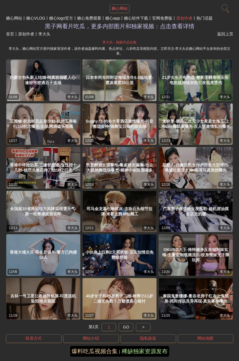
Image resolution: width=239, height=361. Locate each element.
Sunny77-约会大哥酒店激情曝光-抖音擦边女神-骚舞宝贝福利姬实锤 (120, 124)
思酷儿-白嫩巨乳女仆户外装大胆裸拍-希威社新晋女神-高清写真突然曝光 (195, 167)
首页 (10, 34)
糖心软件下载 (136, 18)
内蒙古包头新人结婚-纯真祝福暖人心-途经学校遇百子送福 (43, 80)
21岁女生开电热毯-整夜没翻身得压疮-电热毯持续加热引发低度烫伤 (196, 80)
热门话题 (204, 18)
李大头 (72, 97)
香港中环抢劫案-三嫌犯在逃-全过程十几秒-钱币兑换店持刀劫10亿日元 (43, 167)
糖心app (112, 18)
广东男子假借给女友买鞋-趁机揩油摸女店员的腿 (196, 211)
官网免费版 (162, 18)
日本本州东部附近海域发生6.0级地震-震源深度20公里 (119, 80)
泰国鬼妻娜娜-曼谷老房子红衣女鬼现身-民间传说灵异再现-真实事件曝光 (196, 298)
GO (126, 327)
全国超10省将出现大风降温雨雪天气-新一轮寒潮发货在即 (43, 211)
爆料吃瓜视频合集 (95, 351)
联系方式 (34, 338)
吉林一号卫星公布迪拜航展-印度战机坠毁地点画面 (43, 298)
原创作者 (184, 18)
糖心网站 (14, 18)
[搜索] (224, 7)
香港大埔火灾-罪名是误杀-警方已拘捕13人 (43, 255)
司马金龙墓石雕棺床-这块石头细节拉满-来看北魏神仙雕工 (119, 211)
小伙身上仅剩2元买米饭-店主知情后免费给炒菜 (119, 255)
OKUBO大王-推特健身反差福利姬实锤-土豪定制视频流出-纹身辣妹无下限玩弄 (195, 254)
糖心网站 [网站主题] (120, 8)
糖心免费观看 (89, 18)
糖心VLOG (35, 18)
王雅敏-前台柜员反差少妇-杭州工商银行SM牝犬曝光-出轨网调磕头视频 (43, 124)
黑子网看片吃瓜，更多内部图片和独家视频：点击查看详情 (119, 26)
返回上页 (225, 34)
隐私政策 (148, 338)
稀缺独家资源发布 (145, 351)
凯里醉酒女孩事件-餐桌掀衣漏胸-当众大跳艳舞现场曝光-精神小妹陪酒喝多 (119, 167)
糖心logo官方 (61, 18)
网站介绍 (91, 338)
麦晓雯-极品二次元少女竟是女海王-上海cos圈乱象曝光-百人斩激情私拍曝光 (195, 124)
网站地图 (205, 338)
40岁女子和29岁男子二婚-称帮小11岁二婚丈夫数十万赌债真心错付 (119, 298)
